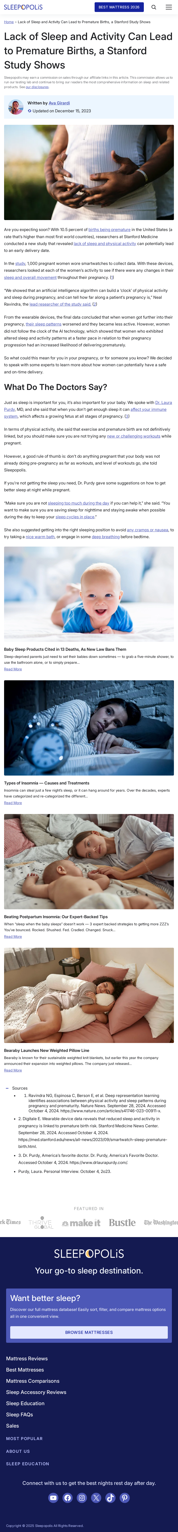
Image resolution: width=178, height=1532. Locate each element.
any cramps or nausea (147, 529)
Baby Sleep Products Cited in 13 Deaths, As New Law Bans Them (65, 649)
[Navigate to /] (89, 1254)
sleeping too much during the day (78, 503)
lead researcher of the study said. (60, 304)
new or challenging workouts (133, 436)
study (20, 263)
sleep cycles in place (75, 516)
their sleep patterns (43, 324)
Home (9, 22)
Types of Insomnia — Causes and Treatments (46, 782)
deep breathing (106, 536)
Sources (16, 1088)
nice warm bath (40, 536)
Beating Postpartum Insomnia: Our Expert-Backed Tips (56, 916)
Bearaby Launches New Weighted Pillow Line (46, 1050)
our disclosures (37, 87)
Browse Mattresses (89, 1332)
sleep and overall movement (30, 277)
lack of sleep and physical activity (105, 243)
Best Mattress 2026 (119, 7)
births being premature (109, 229)
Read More (13, 669)
